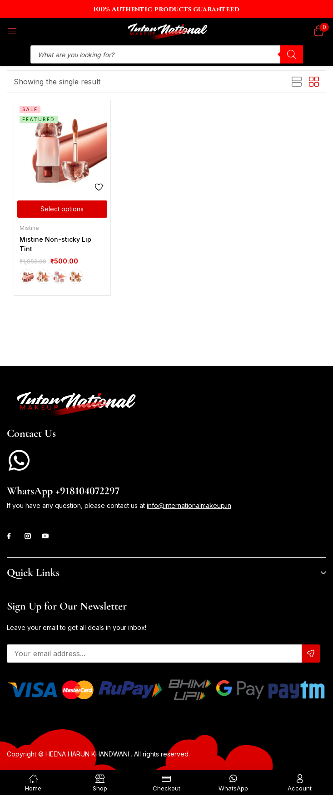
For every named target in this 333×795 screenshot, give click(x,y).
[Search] (291, 54)
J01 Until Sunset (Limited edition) (59, 276)
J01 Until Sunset (43, 276)
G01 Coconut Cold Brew (27, 276)
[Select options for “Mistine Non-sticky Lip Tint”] (62, 209)
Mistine (29, 227)
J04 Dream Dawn (76, 276)
